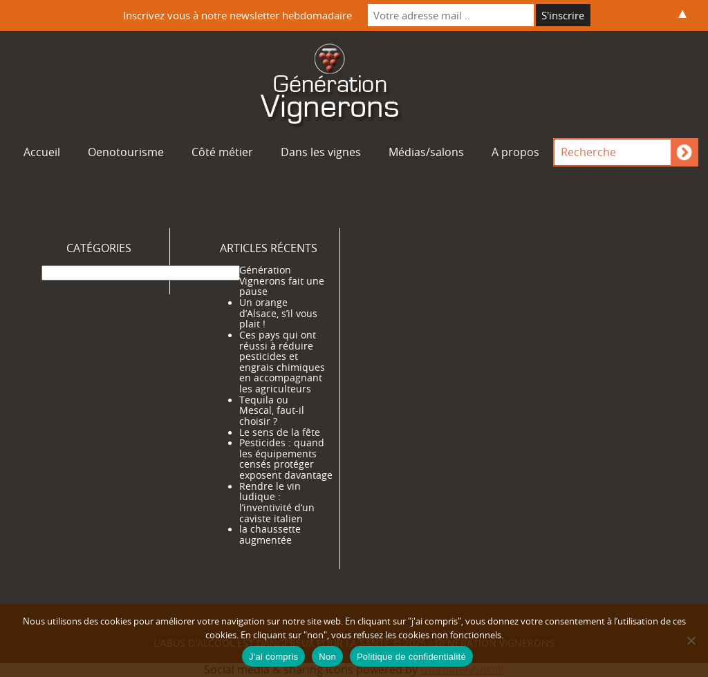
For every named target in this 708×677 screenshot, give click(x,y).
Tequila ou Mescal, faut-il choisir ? (271, 411)
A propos (515, 152)
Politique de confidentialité (411, 656)
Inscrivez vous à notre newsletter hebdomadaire (237, 15)
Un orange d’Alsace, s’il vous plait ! (278, 313)
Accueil (42, 152)
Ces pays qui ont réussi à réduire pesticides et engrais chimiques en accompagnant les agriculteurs (282, 362)
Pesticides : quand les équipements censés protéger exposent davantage (286, 459)
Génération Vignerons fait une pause (281, 281)
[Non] (691, 640)
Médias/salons (426, 152)
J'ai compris (273, 656)
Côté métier (222, 152)
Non (327, 656)
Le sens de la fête (279, 432)
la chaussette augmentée (270, 534)
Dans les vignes (321, 152)
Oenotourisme (126, 152)
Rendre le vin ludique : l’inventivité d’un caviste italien (277, 502)
